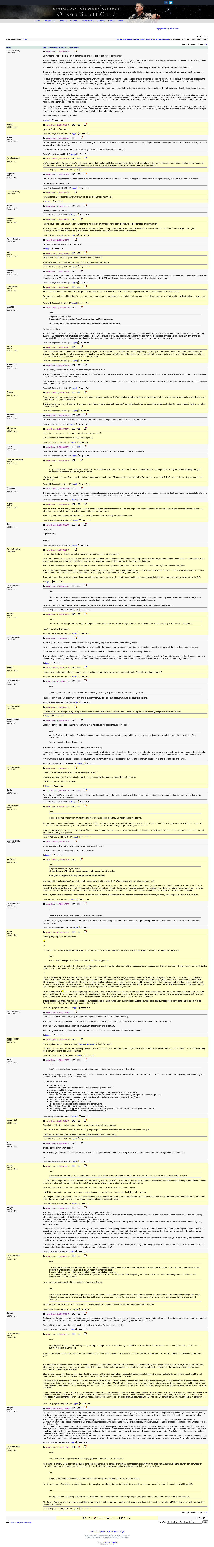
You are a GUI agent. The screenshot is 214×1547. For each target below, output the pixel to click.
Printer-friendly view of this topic (18, 1522)
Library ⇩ (63, 21)
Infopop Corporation (111, 1542)
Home (37, 21)
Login (26, 39)
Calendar (101, 21)
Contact (111, 21)
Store (120, 21)
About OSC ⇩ (49, 21)
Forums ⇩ (74, 21)
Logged (47, 120)
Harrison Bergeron (87, 1044)
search (163, 29)
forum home (174, 29)
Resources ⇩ (88, 21)
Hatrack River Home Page (112, 1531)
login (158, 29)
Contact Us (94, 1531)
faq (168, 29)
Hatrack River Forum (124, 39)
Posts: (47, 134)
